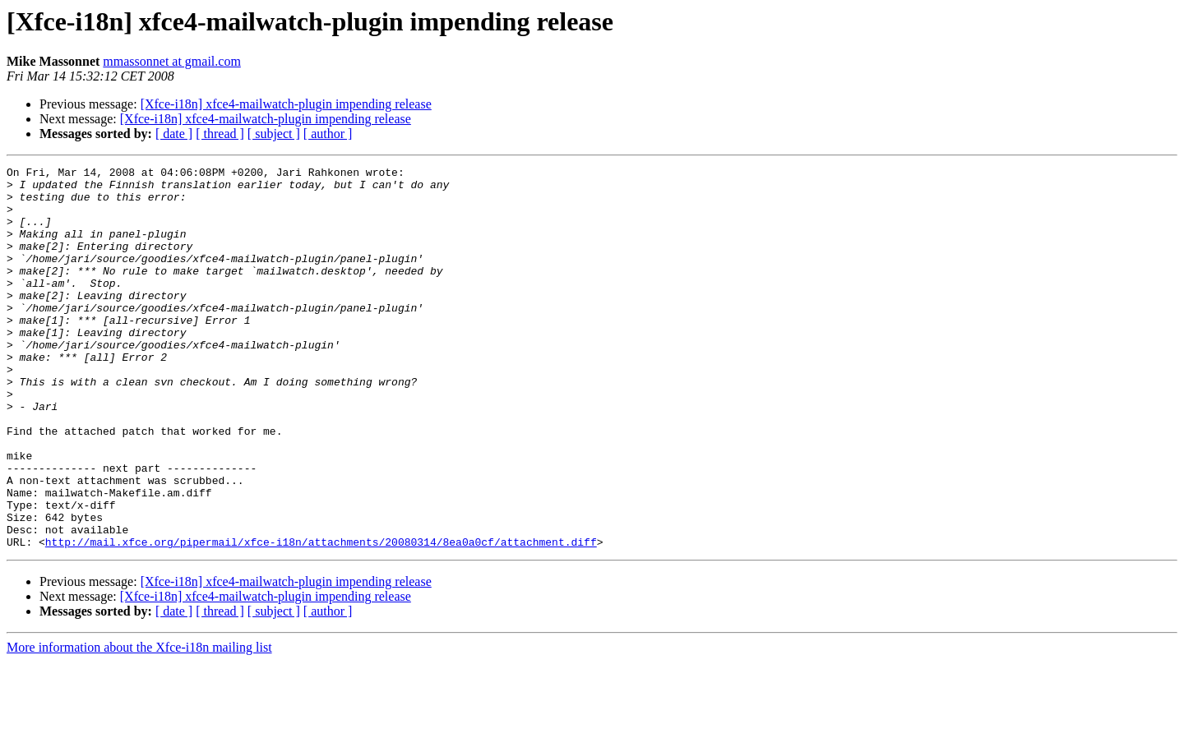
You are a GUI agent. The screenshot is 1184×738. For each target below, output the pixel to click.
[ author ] (328, 134)
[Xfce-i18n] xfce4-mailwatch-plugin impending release (286, 104)
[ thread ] (220, 134)
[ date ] (173, 134)
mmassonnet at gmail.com (172, 61)
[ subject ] (273, 134)
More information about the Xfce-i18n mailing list (139, 724)
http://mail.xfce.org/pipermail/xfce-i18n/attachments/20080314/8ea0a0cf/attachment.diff (321, 618)
